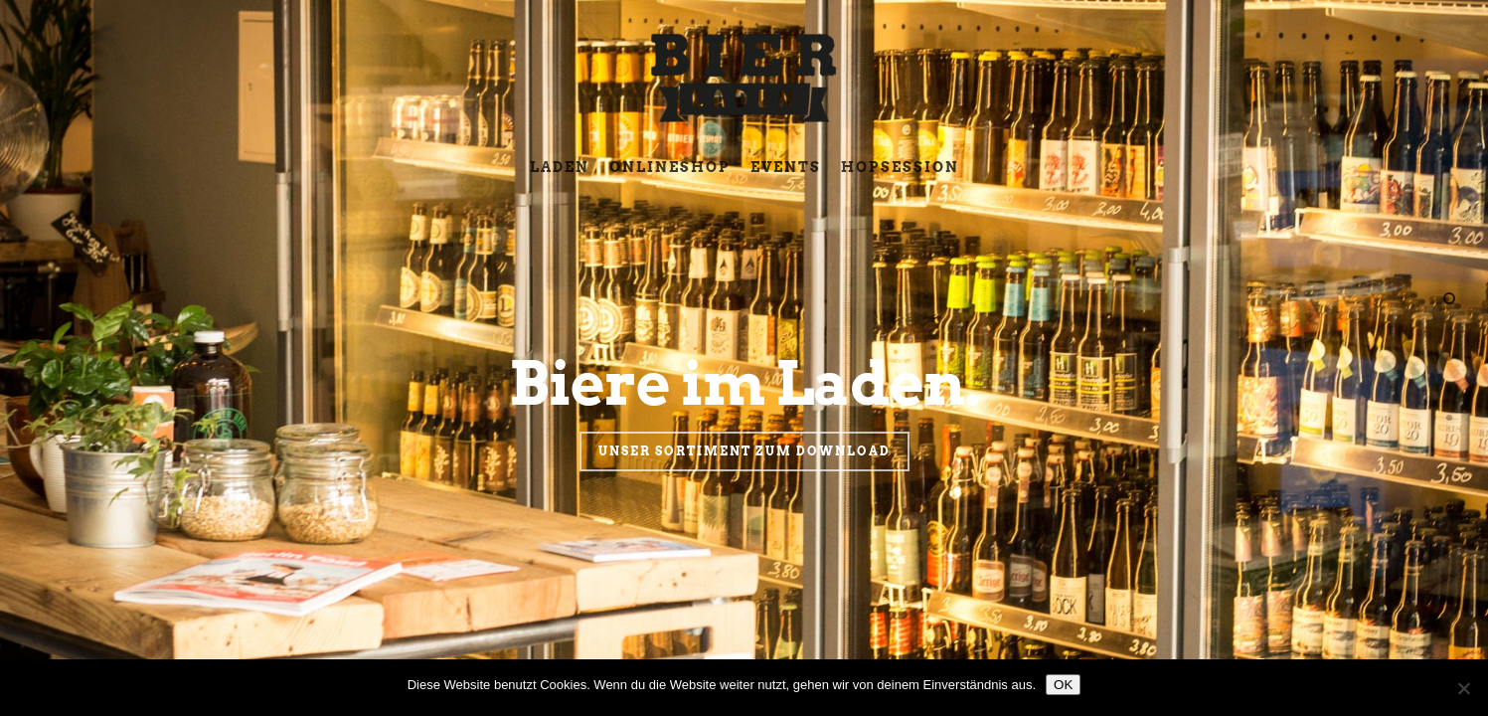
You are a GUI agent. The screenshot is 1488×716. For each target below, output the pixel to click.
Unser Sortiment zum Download (744, 480)
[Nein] (1463, 688)
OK (1063, 684)
